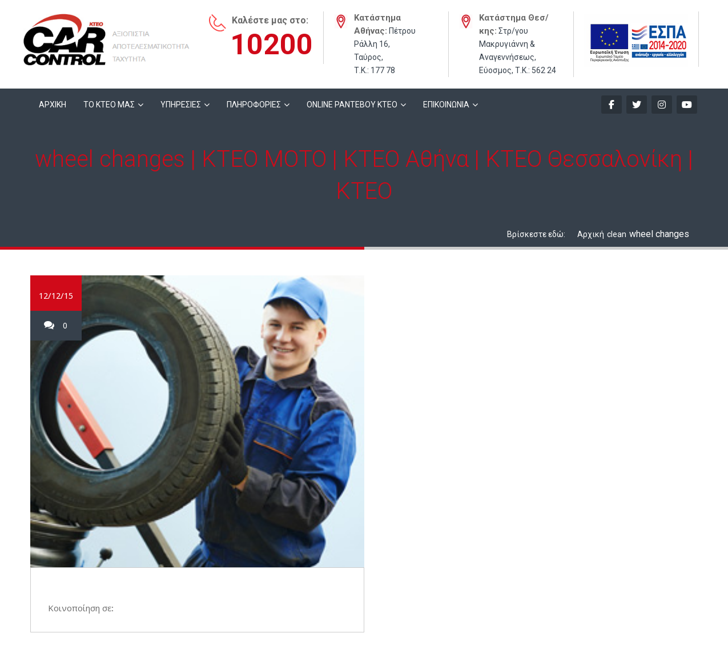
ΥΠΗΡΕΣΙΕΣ (180, 104)
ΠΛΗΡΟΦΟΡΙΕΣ (254, 104)
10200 (271, 44)
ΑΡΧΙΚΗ (52, 104)
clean (616, 234)
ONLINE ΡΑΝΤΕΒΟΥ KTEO (352, 104)
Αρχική (590, 234)
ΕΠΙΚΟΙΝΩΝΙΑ (446, 104)
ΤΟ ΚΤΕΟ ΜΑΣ (109, 104)
